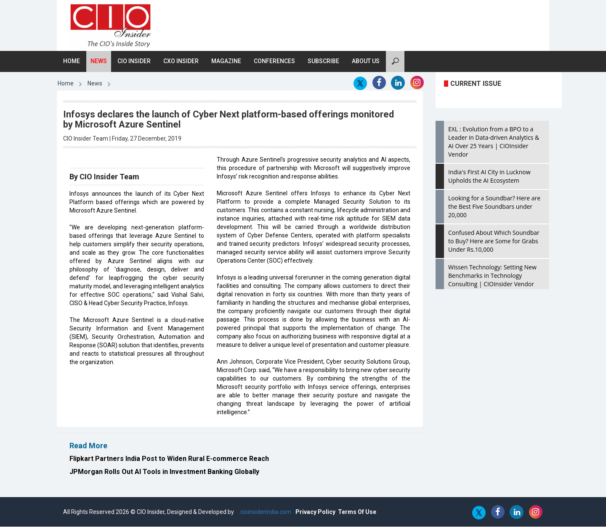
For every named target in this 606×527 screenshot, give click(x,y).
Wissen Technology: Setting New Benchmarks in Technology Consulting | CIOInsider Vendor (492, 276)
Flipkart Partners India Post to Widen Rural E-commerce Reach (169, 459)
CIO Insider (134, 61)
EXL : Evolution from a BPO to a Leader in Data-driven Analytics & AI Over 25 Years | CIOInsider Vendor (493, 142)
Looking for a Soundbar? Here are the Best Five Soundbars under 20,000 (494, 206)
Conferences (274, 61)
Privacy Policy (315, 512)
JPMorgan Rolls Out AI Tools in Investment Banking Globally (164, 472)
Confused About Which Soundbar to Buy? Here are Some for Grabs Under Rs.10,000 (494, 241)
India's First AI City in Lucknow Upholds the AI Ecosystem (489, 176)
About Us (366, 61)
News (98, 61)
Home (71, 61)
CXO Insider (181, 61)
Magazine (226, 61)
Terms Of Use (357, 512)
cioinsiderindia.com (265, 512)
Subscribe (323, 61)
